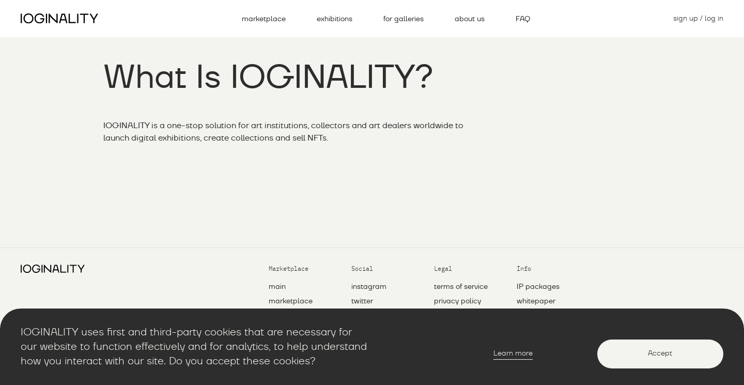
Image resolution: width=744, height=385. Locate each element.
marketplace (264, 19)
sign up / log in (698, 18)
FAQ (523, 19)
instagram (368, 286)
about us (470, 19)
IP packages (538, 286)
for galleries (403, 19)
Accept (660, 353)
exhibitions (334, 19)
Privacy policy (457, 301)
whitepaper (536, 301)
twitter (362, 301)
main (277, 286)
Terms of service (461, 286)
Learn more (513, 353)
